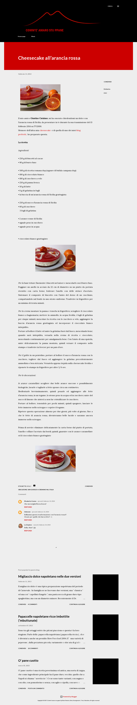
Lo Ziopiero (28, 525)
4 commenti (32, 604)
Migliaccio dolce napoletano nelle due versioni (49, 576)
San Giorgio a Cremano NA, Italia (41, 489)
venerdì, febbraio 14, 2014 (41, 525)
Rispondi (28, 507)
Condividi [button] (108, 82)
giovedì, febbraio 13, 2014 (46, 501)
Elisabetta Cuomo (30, 501)
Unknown (27, 512)
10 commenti (33, 648)
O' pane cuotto (28, 660)
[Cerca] (110, 6)
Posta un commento (36, 688)
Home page (21, 36)
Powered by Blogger (68, 697)
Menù (33, 36)
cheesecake (45, 130)
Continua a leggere (77, 604)
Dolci (105, 93)
